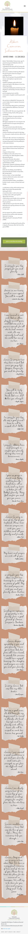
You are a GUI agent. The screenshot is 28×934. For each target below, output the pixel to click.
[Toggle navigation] (25, 6)
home (2, 932)
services (10, 932)
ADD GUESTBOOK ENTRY (14, 241)
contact (18, 932)
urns (14, 932)
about (6, 932)
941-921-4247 (6, 928)
